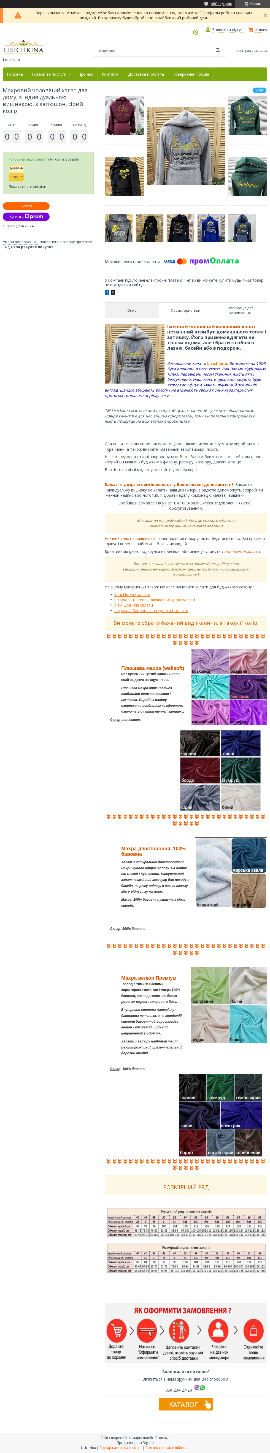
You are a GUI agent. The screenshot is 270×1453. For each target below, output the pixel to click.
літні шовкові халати (133, 605)
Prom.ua (162, 1437)
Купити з (26, 216)
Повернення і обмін (190, 74)
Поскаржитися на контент (120, 1447)
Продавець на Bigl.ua (135, 1442)
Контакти (111, 74)
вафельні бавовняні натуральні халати (151, 610)
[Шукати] (218, 51)
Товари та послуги (48, 74)
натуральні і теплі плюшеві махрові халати (155, 599)
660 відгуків (221, 3)
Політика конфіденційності (167, 1447)
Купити (26, 206)
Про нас (85, 74)
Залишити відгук (227, 29)
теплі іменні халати (132, 594)
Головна (15, 74)
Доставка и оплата (146, 74)
